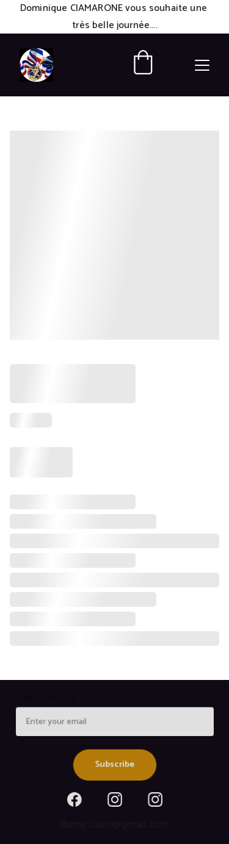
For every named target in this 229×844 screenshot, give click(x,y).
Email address (47, 700)
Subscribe (114, 763)
